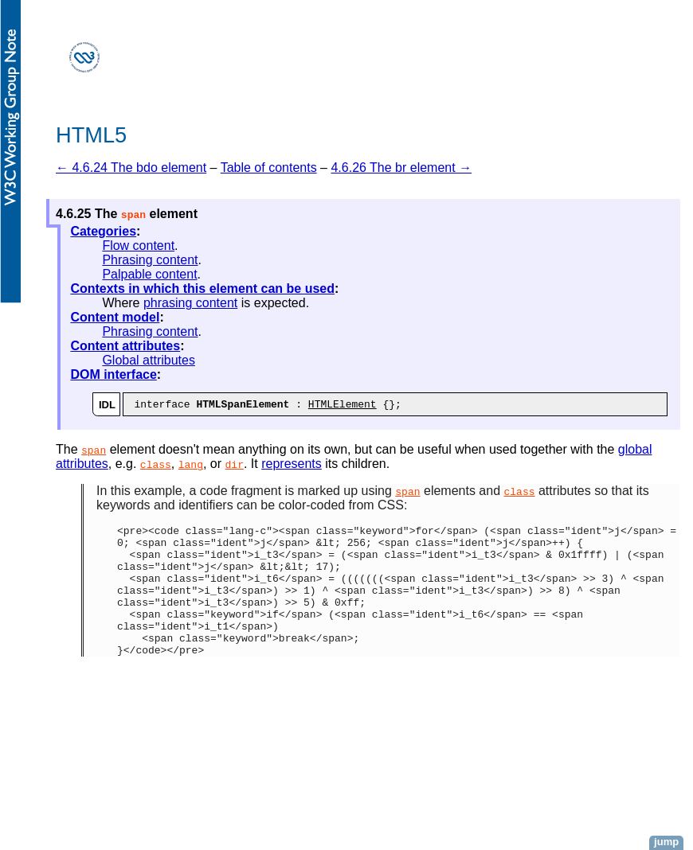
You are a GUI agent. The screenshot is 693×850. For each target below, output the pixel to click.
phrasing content (190, 303)
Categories (103, 231)
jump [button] (666, 842)
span (93, 452)
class (155, 466)
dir (234, 466)
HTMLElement (342, 406)
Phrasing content (150, 260)
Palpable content (149, 274)
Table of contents (269, 167)
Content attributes (125, 346)
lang (190, 466)
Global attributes (148, 360)
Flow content (138, 245)
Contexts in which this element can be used (202, 288)
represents (291, 466)
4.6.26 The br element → (401, 167)
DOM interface (113, 374)
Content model (114, 317)
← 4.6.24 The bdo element (131, 167)
